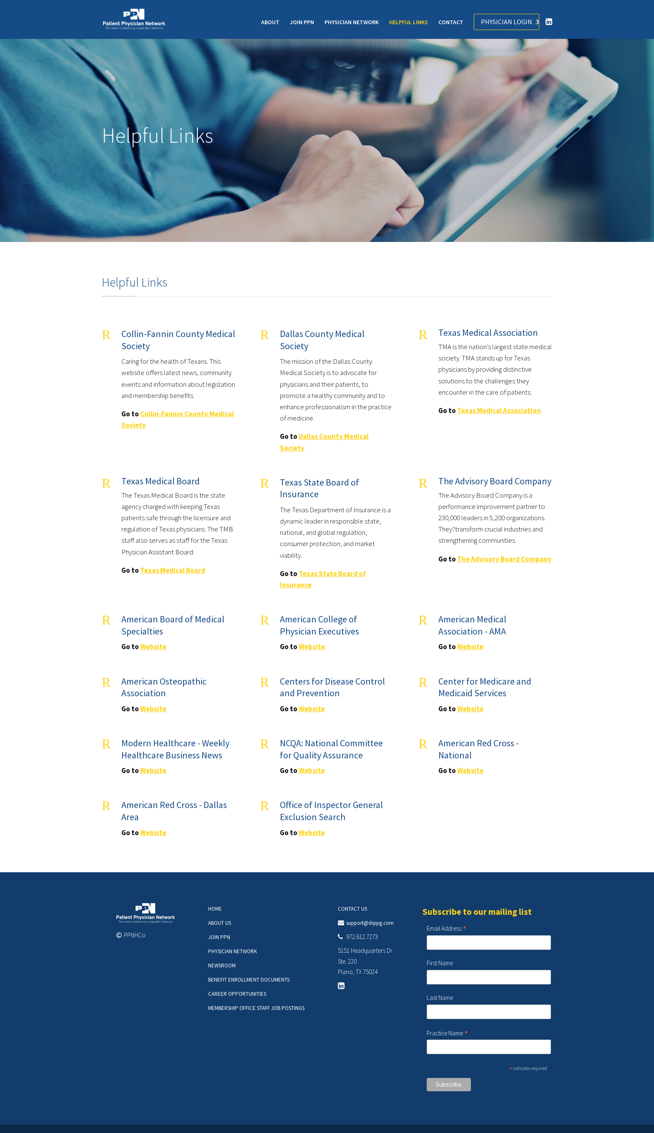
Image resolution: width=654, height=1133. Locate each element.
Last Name (440, 998)
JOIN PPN (302, 22)
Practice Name (447, 1033)
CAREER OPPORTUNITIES (237, 993)
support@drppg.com (370, 923)
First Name (440, 963)
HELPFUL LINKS (408, 22)
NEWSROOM (222, 965)
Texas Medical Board (172, 570)
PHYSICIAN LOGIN (506, 22)
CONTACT (450, 22)
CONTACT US (352, 908)
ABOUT (270, 22)
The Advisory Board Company (504, 559)
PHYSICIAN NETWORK (351, 22)
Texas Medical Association (499, 410)
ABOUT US (219, 923)
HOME (215, 908)
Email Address (446, 929)
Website (153, 646)
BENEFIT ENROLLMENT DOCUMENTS (248, 979)
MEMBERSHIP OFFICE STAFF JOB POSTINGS (256, 1008)
